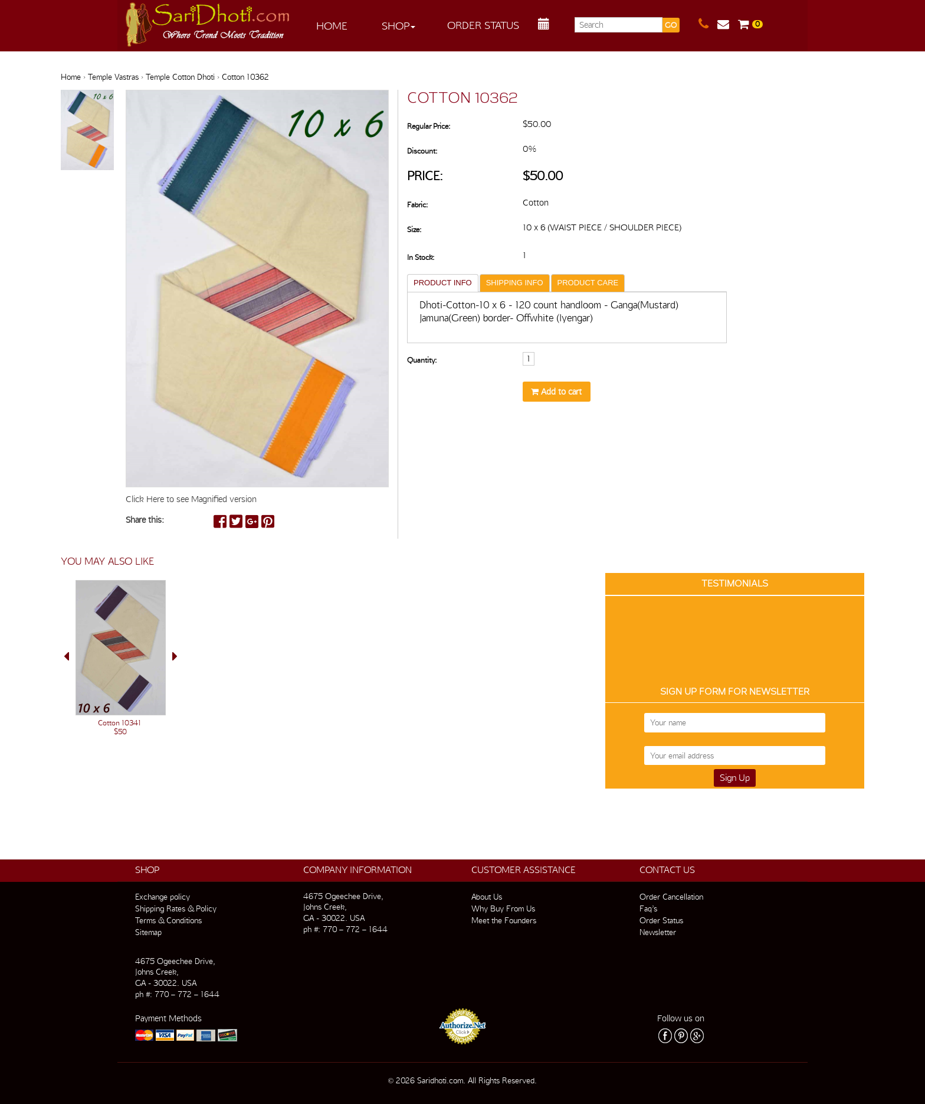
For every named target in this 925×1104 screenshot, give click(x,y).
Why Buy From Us (503, 908)
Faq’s (648, 908)
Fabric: (417, 204)
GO (671, 25)
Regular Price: (428, 126)
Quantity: (422, 360)
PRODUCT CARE (588, 282)
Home (331, 25)
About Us (486, 896)
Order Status (483, 25)
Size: (414, 229)
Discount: (422, 150)
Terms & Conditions (168, 920)
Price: (425, 175)
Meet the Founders (503, 920)
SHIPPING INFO (514, 282)
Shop (398, 25)
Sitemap (148, 932)
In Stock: (420, 257)
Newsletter (657, 932)
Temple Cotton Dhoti (180, 77)
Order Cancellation (671, 896)
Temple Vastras (113, 77)
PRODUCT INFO (443, 282)
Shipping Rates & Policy (176, 908)
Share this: (145, 519)
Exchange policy (162, 896)
